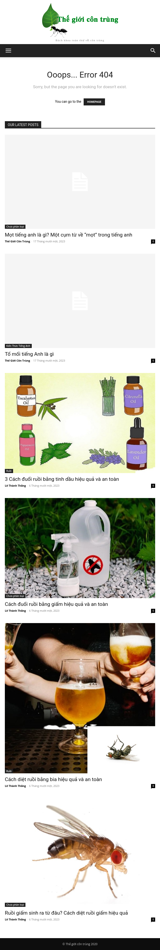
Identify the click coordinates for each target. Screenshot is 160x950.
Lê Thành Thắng (15, 485)
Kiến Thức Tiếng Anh (18, 346)
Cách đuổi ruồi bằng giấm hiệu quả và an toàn (56, 604)
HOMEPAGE (94, 101)
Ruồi (9, 471)
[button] (153, 50)
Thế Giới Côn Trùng (17, 241)
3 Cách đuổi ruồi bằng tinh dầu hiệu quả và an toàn (62, 479)
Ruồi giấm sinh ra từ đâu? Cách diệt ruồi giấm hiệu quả (66, 913)
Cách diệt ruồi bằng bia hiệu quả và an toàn (53, 779)
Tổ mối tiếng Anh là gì (29, 354)
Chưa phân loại (15, 226)
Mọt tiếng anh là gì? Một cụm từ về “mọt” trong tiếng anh (68, 235)
